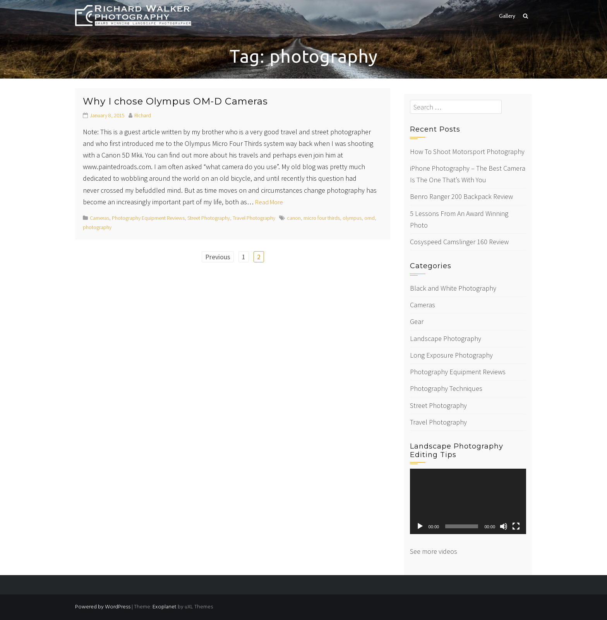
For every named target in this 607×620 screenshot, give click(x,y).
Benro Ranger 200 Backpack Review (461, 196)
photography (97, 227)
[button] (525, 16)
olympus (352, 217)
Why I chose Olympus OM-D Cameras (175, 101)
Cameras (99, 217)
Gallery (507, 15)
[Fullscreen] (516, 526)
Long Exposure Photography (451, 355)
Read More (269, 202)
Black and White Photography (453, 288)
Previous (217, 256)
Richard (142, 115)
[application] (468, 501)
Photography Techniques (446, 388)
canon (294, 217)
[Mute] (504, 526)
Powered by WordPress (102, 607)
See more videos (433, 551)
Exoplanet (165, 607)
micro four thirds (322, 217)
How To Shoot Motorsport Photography (467, 151)
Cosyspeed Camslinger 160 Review (459, 241)
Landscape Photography (445, 338)
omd (369, 217)
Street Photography (208, 217)
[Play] (420, 526)
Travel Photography (254, 217)
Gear (417, 321)
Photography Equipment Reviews (148, 217)
